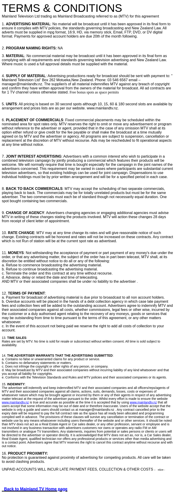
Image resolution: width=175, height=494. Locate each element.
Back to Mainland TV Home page (35, 489)
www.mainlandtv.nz (15, 402)
